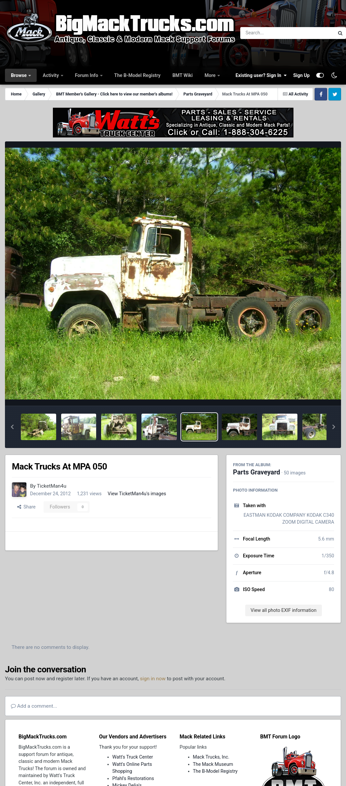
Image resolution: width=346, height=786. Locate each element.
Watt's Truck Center (132, 757)
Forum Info (87, 75)
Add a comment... (34, 706)
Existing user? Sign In (261, 75)
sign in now (153, 679)
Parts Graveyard (256, 472)
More (211, 75)
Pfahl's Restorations (133, 778)
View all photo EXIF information (283, 610)
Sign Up (301, 75)
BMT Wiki (183, 75)
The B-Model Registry (137, 75)
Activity (51, 75)
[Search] (269, 33)
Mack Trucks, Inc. (211, 757)
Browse (19, 75)
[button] (12, 427)
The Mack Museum (213, 764)
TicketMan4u (51, 486)
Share (26, 506)
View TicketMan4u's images (137, 493)
